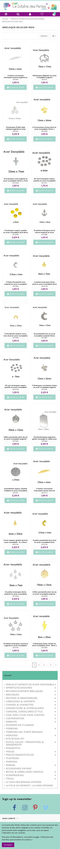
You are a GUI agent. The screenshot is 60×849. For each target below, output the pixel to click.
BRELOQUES (12, 694)
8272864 (44, 647)
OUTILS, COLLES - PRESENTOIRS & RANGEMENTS (25, 743)
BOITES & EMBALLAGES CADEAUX (24, 772)
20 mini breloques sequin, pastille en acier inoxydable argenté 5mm (16, 387)
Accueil (7, 675)
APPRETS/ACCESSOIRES (19, 688)
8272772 (44, 493)
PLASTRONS (12, 758)
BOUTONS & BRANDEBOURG (21, 698)
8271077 (15, 493)
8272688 (44, 234)
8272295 (16, 389)
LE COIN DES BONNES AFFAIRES (23, 782)
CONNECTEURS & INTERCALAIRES (25, 708)
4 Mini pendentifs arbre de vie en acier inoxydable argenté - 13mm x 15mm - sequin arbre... (15, 439)
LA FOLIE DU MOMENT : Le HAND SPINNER (29, 785)
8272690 (16, 234)
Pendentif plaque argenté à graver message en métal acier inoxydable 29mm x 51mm (44, 439)
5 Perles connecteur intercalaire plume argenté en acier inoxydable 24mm (15, 77)
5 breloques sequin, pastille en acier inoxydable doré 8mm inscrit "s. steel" (15, 232)
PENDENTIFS (13, 748)
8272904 (16, 596)
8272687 (44, 338)
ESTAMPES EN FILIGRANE (20, 725)
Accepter (8, 845)
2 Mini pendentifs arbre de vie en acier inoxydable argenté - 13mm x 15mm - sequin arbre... (44, 594)
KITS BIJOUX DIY (15, 738)
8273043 (44, 596)
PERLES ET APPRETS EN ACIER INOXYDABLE (30, 684)
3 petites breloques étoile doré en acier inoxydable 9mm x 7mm (44, 284)
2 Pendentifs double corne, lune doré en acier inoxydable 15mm (15, 336)
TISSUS (10, 778)
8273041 (15, 79)
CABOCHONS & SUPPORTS (20, 701)
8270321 (15, 131)
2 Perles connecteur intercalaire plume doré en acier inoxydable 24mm (44, 491)
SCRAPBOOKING (15, 775)
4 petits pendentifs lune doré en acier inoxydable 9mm (44, 541)
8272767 (44, 389)
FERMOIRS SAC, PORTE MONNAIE (24, 732)
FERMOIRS (12, 728)
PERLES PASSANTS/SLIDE (20, 755)
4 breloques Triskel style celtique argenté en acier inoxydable (16, 129)
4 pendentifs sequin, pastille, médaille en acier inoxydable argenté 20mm (15, 491)
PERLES (10, 751)
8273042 (15, 441)
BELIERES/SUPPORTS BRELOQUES (24, 691)
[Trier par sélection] (44, 36)
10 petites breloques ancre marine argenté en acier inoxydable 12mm (44, 232)
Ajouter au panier (15, 87)
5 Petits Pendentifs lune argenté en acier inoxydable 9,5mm (15, 284)
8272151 (44, 79)
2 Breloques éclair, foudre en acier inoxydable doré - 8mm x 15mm (44, 646)
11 (50, 665)
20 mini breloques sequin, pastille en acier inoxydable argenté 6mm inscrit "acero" (44, 181)
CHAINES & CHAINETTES (19, 704)
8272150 (15, 647)
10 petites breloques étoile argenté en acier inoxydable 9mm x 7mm (15, 594)
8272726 (44, 286)
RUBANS (10, 765)
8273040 (15, 286)
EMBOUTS (11, 721)
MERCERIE (12, 735)
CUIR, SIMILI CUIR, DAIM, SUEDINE (25, 715)
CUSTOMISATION (15, 718)
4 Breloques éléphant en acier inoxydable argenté (44, 77)
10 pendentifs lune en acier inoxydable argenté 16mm (44, 335)
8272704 (44, 544)
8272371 (44, 183)
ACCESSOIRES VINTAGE (18, 768)
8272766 (44, 131)
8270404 (44, 441)
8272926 (16, 183)
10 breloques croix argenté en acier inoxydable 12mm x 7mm (15, 180)
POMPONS (11, 761)
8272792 (16, 544)
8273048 (15, 338)
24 (54, 36)
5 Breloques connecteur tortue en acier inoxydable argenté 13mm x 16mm (44, 387)
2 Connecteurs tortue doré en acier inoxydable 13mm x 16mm (44, 129)
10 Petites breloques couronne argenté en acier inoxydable (15, 645)
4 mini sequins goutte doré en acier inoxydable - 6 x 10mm (16, 541)
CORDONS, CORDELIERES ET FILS (24, 711)
